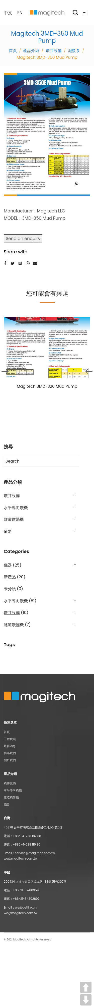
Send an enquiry (23, 239)
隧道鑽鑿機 (14, 519)
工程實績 (10, 739)
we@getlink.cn (26, 907)
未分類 (10, 589)
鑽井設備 (54, 50)
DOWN (85, 999)
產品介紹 (31, 50)
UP (85, 987)
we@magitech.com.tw (20, 858)
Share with (15, 252)
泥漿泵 (74, 50)
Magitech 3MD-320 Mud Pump (47, 386)
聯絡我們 (10, 753)
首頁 (7, 732)
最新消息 (10, 746)
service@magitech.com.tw (35, 853)
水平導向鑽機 (16, 508)
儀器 (8, 531)
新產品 (10, 577)
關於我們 (10, 760)
